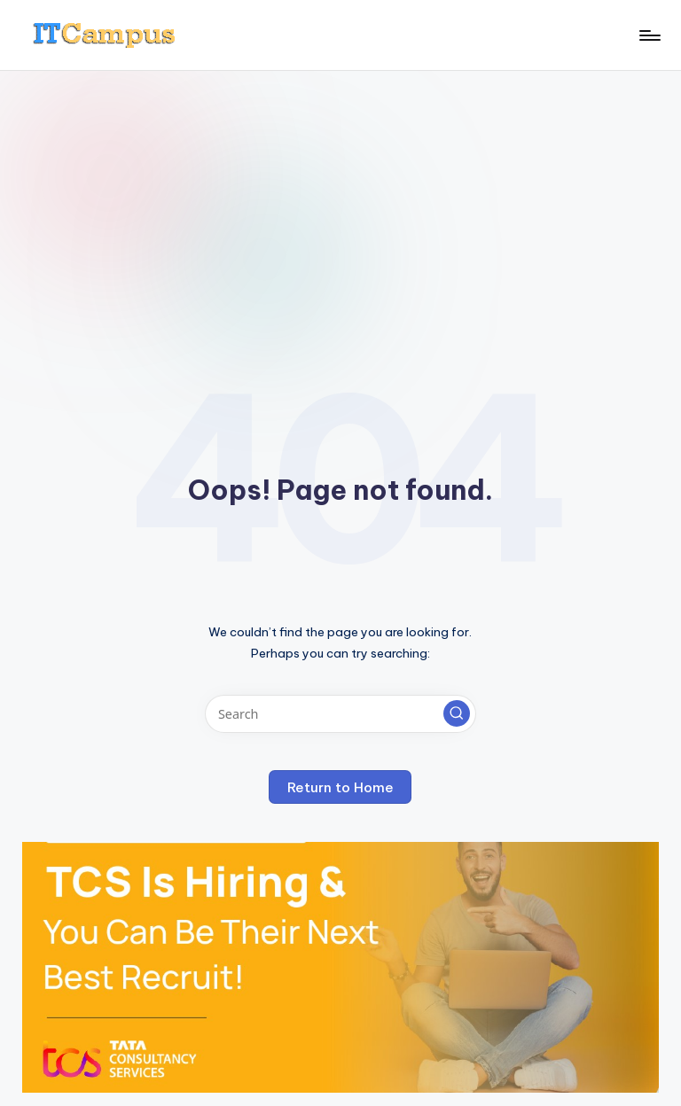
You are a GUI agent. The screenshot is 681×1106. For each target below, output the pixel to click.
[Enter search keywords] (340, 714)
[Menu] (648, 35)
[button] (456, 713)
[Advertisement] (340, 204)
